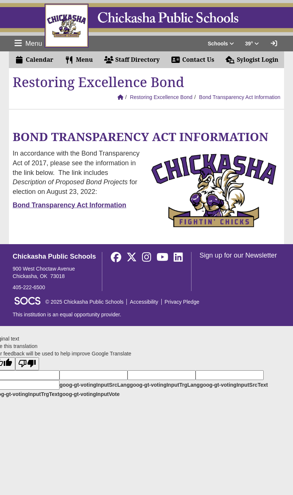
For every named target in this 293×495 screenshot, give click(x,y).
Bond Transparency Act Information (239, 97)
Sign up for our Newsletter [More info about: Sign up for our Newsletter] (238, 255)
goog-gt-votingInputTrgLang (165, 385)
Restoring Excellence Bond (161, 97)
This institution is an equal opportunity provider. (67, 314)
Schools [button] (221, 44)
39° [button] (252, 44)
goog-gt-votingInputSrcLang (94, 385)
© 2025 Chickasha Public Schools (84, 302)
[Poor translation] (27, 363)
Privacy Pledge (182, 302)
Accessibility (144, 302)
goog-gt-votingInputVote (89, 394)
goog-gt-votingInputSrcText (234, 385)
